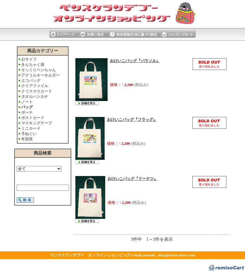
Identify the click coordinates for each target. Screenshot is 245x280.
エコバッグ (30, 80)
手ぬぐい (29, 133)
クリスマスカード (36, 91)
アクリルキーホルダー (40, 75)
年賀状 (27, 139)
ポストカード (32, 117)
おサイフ (29, 59)
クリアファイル (34, 86)
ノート (27, 102)
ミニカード (30, 128)
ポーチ (27, 112)
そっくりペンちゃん (38, 70)
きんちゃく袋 (32, 64)
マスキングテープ (36, 123)
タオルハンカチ (34, 96)
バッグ (27, 107)
